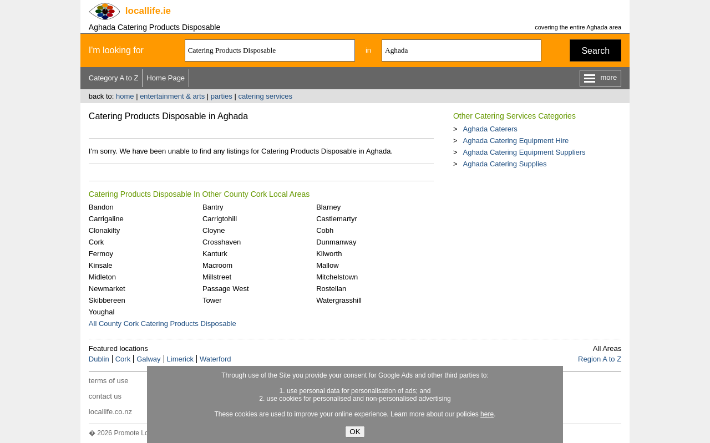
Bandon (101, 207)
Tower (212, 300)
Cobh (324, 230)
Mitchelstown (337, 277)
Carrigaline (106, 219)
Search (595, 50)
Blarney (328, 207)
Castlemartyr (336, 219)
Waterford (215, 359)
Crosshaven (221, 242)
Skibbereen (107, 300)
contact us (105, 396)
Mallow (327, 265)
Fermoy (101, 253)
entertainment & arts (172, 96)
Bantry (213, 207)
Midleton (102, 277)
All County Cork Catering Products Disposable (162, 323)
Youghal (102, 312)
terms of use (109, 380)
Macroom (217, 265)
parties (221, 96)
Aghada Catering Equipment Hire (516, 140)
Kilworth (329, 253)
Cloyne (213, 230)
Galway (148, 359)
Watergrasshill (339, 300)
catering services (265, 96)
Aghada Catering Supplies (504, 164)
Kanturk (214, 253)
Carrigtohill (219, 219)
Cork (96, 242)
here (487, 414)
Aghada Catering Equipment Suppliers (524, 152)
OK (354, 431)
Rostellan (331, 288)
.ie (148, 11)
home (125, 96)
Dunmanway (336, 242)
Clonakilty (104, 230)
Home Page (165, 78)
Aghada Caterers (490, 129)
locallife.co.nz (110, 412)
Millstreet (216, 277)
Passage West (225, 288)
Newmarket (107, 288)
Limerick (180, 359)
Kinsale (101, 265)
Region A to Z (599, 359)
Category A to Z (114, 78)
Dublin (99, 359)
